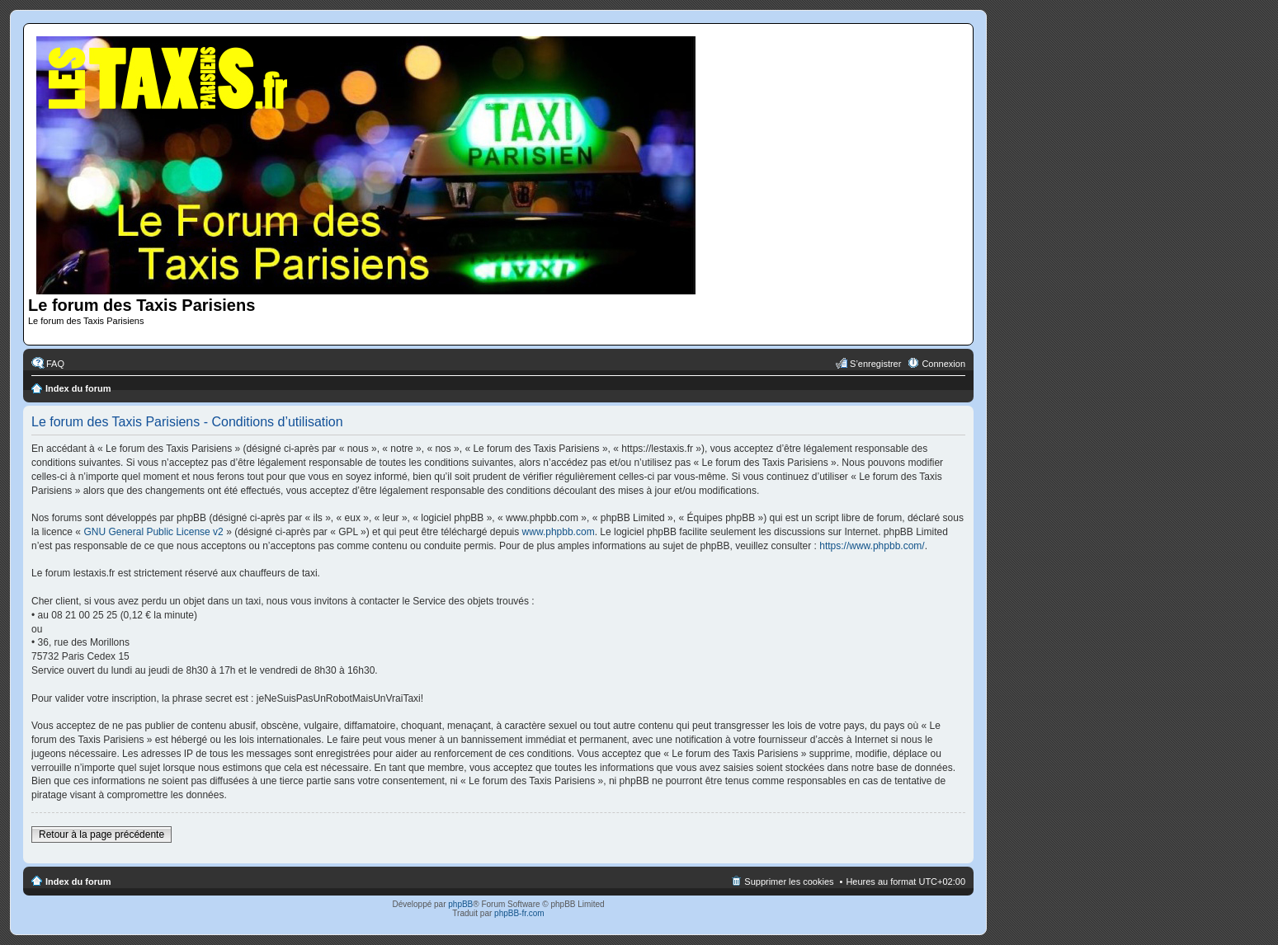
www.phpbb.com (558, 532)
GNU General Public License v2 (153, 532)
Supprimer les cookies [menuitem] (788, 881)
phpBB (460, 904)
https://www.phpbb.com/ (871, 546)
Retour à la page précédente (101, 834)
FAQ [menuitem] (55, 364)
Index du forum (78, 388)
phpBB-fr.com (519, 913)
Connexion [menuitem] (943, 364)
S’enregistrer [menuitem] (875, 364)
